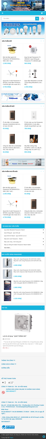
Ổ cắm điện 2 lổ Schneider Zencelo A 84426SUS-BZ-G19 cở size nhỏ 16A (12, 124)
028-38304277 (11, 391)
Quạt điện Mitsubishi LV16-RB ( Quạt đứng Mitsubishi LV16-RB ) (33, 82)
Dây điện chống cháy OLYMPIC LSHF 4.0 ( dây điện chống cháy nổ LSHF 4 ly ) (33, 147)
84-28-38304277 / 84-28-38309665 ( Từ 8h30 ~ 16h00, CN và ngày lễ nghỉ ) (22, 412)
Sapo (11, 437)
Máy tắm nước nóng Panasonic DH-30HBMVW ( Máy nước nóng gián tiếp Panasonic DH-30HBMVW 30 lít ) (28, 294)
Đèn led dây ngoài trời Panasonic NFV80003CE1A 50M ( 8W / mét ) (11, 59)
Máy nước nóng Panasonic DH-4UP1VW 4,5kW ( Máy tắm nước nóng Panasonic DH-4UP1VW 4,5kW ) (28, 260)
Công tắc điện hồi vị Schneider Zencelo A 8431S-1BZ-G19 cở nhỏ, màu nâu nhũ (12, 147)
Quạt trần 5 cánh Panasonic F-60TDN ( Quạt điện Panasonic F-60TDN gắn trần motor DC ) (12, 82)
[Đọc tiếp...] (6, 348)
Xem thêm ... (7, 247)
